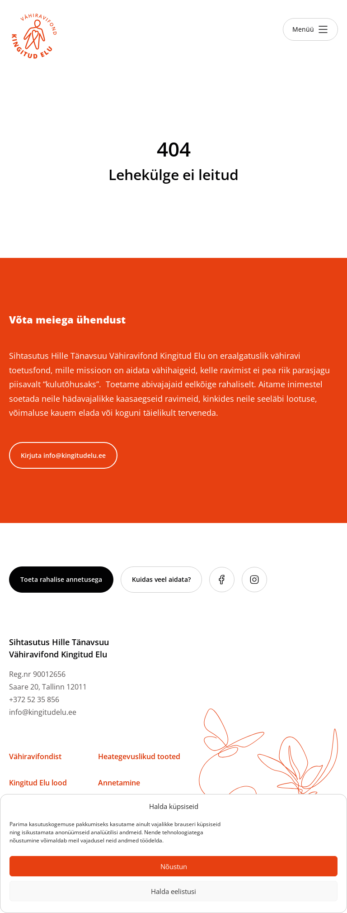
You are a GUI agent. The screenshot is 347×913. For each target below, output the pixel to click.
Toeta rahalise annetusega (61, 579)
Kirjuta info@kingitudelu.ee (63, 455)
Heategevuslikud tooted (139, 756)
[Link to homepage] (34, 36)
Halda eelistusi (173, 891)
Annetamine (119, 783)
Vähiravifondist (35, 756)
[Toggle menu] (310, 29)
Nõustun (173, 866)
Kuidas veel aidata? (161, 579)
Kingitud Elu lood (38, 783)
